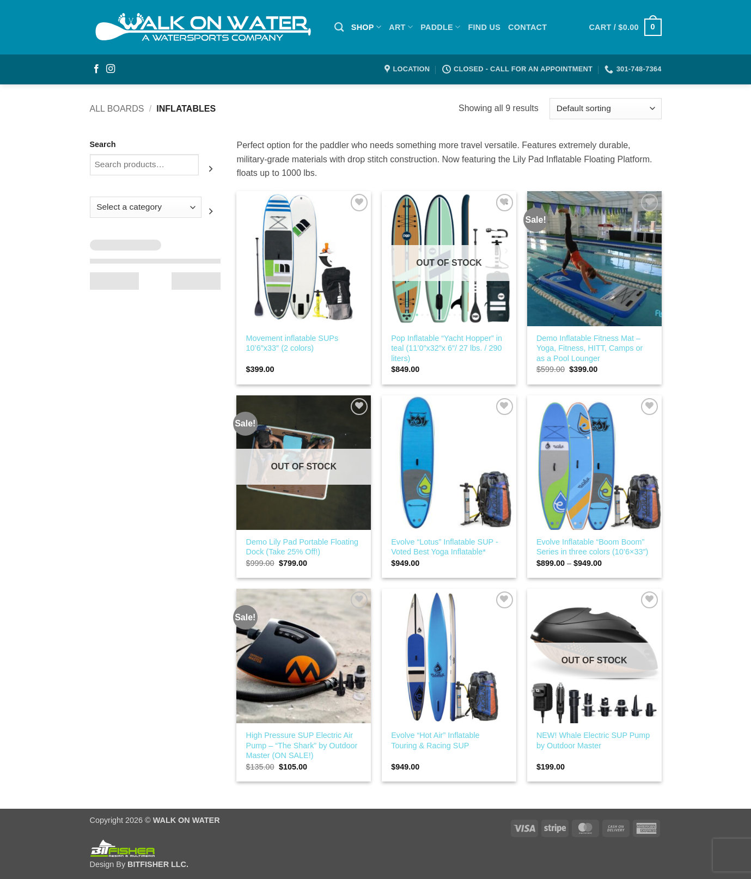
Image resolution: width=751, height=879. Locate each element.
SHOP (366, 27)
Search (103, 144)
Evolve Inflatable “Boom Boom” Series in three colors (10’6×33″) (592, 547)
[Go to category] (211, 211)
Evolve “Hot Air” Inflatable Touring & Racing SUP (435, 740)
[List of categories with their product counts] (146, 207)
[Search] (339, 27)
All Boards (117, 108)
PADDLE (440, 27)
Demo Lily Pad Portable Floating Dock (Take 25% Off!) (302, 547)
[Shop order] (605, 108)
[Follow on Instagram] (110, 69)
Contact (527, 27)
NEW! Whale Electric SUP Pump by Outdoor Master (593, 740)
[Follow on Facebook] (96, 69)
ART (401, 27)
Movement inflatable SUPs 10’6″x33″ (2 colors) (292, 343)
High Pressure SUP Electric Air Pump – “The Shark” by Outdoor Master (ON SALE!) (302, 745)
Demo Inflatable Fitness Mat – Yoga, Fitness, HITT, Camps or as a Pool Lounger (589, 348)
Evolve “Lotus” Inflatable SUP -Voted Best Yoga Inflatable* (444, 547)
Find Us (484, 27)
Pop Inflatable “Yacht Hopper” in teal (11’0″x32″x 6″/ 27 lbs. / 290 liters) (446, 348)
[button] (625, 27)
